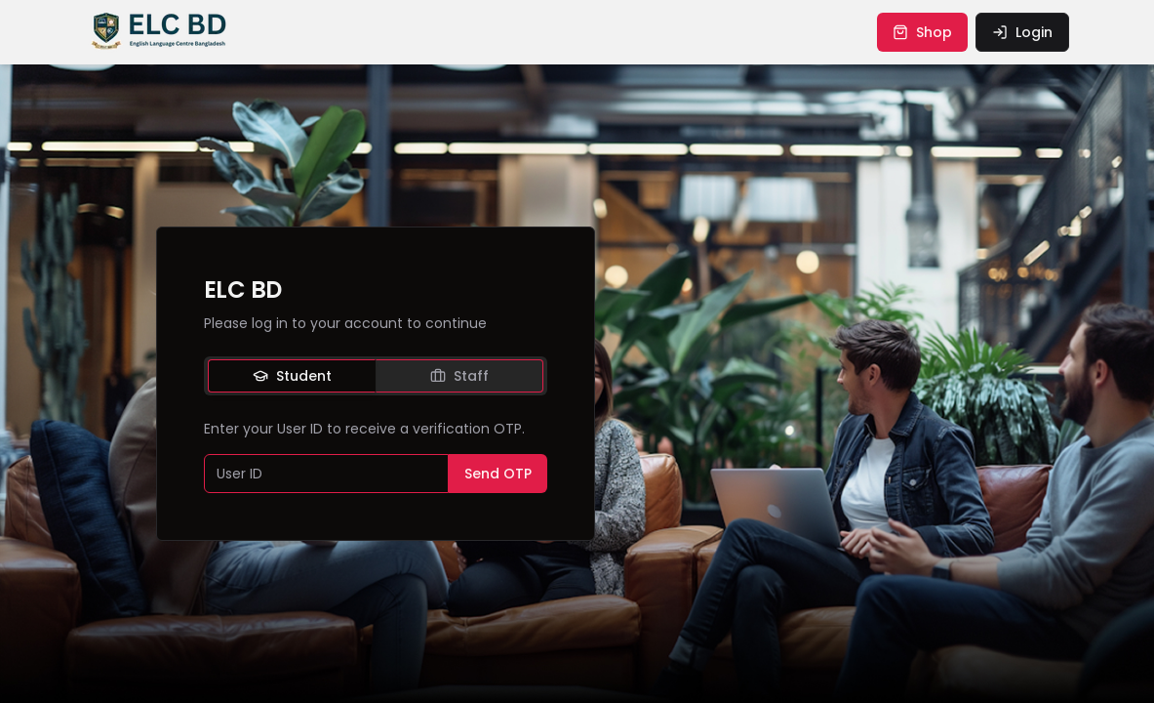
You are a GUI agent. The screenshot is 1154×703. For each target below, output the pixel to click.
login (1022, 32)
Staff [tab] (459, 376)
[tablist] (375, 375)
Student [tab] (292, 376)
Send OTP (498, 473)
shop (922, 32)
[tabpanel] (375, 456)
